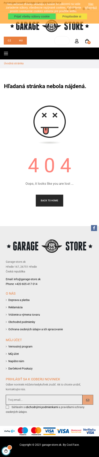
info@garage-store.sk (27, 279)
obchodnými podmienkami (42, 407)
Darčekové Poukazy (20, 368)
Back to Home (49, 200)
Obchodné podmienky (21, 322)
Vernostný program (20, 346)
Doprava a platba (19, 300)
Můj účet (13, 353)
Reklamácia (15, 307)
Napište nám (16, 361)
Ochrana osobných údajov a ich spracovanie (35, 329)
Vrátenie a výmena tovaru (24, 314)
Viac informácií (91, 5)
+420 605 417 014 (26, 284)
